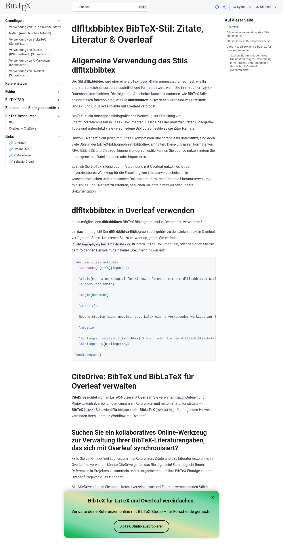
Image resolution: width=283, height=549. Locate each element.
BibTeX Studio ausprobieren (141, 526)
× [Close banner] (212, 497)
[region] (144, 308)
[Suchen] (110, 7)
